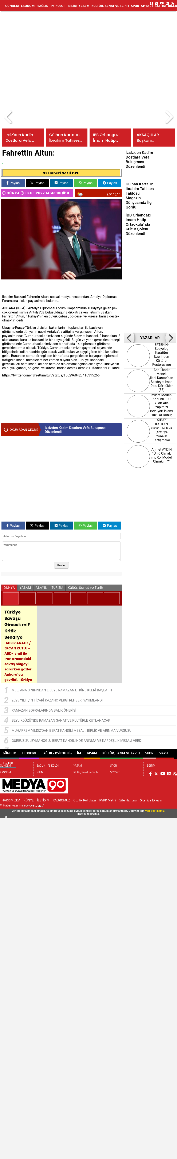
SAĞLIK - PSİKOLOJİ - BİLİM (57, 5)
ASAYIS (41, 587)
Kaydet (61, 565)
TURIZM (57, 587)
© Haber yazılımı (22, 805)
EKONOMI (28, 5)
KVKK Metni (107, 800)
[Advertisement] (39, 52)
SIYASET (147, 5)
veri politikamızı (155, 810)
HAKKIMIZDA (11, 800)
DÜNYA (13, 193)
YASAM (84, 5)
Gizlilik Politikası (84, 800)
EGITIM (160, 5)
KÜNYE (29, 800)
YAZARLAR (150, 338)
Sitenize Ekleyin (151, 800)
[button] (8, 117)
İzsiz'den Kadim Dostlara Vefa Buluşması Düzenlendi (75, 430)
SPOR (135, 5)
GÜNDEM (12, 5)
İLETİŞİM (43, 800)
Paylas (13, 183)
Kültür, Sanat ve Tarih (110, 5)
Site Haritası (128, 800)
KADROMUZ (61, 800)
